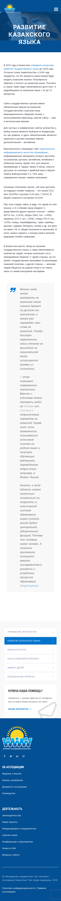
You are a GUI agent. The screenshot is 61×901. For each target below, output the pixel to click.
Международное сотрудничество (19, 828)
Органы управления (12, 780)
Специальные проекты (20, 676)
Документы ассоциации (14, 786)
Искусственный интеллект (23, 658)
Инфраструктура (16, 650)
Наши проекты (9, 822)
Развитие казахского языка (23, 641)
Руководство (8, 793)
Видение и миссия (11, 773)
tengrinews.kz (29, 585)
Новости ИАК (9, 848)
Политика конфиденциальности (18, 888)
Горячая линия (9, 835)
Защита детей (15, 667)
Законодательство (11, 815)
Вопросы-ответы (11, 855)
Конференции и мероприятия (17, 841)
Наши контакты (19, 709)
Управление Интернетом (21, 632)
